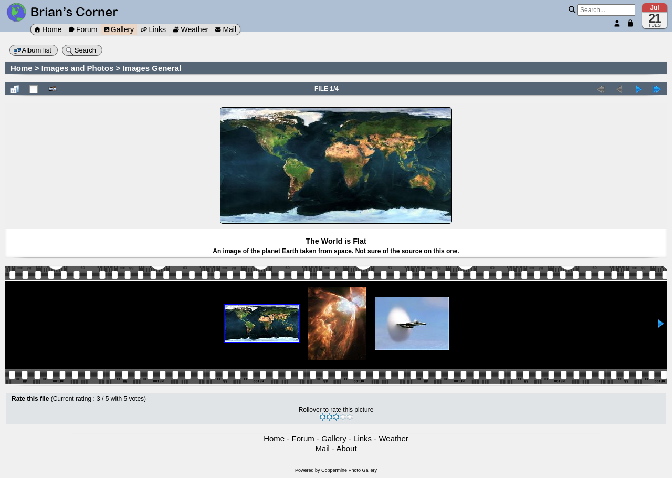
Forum (83, 29)
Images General (151, 68)
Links (153, 29)
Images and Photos (77, 68)
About (346, 448)
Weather (190, 29)
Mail (225, 29)
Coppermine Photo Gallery (349, 470)
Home (48, 29)
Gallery (119, 29)
